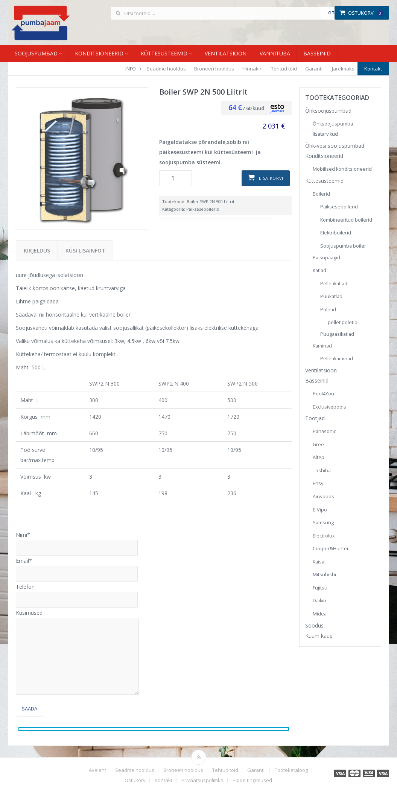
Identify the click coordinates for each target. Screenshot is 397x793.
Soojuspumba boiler (343, 246)
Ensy (318, 483)
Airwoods (323, 496)
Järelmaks (343, 68)
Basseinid (317, 53)
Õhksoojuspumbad (328, 110)
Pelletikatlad (333, 283)
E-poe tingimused (252, 780)
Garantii (314, 68)
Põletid (328, 309)
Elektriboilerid (335, 233)
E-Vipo (320, 510)
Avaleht (97, 770)
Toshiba (322, 470)
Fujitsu (320, 588)
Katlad (319, 270)
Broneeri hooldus (214, 68)
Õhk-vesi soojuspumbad (334, 145)
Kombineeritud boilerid (346, 220)
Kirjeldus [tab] (37, 250)
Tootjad (315, 418)
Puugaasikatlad (337, 334)
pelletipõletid (342, 322)
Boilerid (321, 194)
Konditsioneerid (99, 53)
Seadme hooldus (166, 68)
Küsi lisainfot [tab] (85, 250)
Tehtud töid (284, 68)
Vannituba (275, 53)
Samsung (323, 522)
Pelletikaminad (336, 358)
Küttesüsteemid (164, 53)
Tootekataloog (291, 770)
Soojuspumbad (36, 53)
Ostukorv (361, 12)
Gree (318, 444)
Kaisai (319, 562)
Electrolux (324, 536)
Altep (318, 457)
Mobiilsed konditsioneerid (342, 169)
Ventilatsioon (225, 53)
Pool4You (323, 393)
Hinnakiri (252, 68)
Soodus (314, 625)
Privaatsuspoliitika (202, 780)
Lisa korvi (271, 178)
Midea (320, 614)
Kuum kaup (319, 635)
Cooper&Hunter (331, 548)
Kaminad (322, 346)
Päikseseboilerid (202, 209)
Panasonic (324, 431)
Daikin (319, 600)
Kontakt (373, 68)
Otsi (333, 12)
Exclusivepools (329, 407)
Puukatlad (331, 296)
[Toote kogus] (175, 178)
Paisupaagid (326, 257)
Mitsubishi (324, 574)
